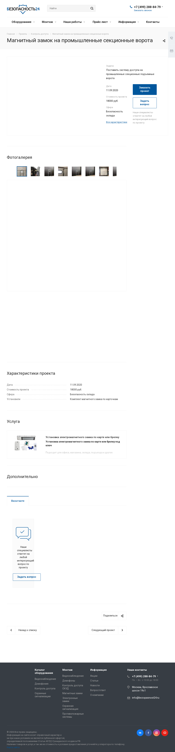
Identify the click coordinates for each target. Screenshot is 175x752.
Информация (128, 22)
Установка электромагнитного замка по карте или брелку (82, 437)
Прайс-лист (102, 22)
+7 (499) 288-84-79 (147, 7)
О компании (97, 695)
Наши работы (74, 22)
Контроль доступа (45, 688)
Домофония (41, 683)
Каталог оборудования (44, 671)
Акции (93, 675)
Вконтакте (17, 500)
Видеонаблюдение (45, 679)
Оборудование (23, 22)
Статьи (94, 680)
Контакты (152, 22)
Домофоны (68, 680)
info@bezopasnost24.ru (145, 697)
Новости (95, 685)
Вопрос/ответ (98, 690)
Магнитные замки (72, 693)
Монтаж (49, 22)
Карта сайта (13, 747)
